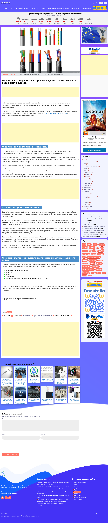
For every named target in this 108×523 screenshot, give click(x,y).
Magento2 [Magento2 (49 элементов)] (92, 247)
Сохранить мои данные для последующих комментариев (18, 443)
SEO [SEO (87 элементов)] (94, 250)
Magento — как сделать (90, 162)
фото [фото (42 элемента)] (103, 273)
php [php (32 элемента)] (90, 250)
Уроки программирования (19, 7)
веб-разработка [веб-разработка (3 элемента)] (85, 263)
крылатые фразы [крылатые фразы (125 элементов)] (88, 269)
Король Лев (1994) (89, 137)
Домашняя (4, 74)
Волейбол (87, 174)
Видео (34, 7)
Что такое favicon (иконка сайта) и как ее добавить (34, 381)
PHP (86, 204)
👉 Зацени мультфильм (94, 150)
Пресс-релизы (54, 8)
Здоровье (86, 179)
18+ (84, 159)
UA (105, 2)
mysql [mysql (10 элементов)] (97, 247)
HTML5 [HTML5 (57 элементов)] (95, 244)
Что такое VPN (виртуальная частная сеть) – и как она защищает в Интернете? (20, 382)
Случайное (86, 191)
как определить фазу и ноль (56, 113)
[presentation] (12, 449)
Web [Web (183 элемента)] (102, 251)
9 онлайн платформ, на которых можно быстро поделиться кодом (47, 401)
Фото (85, 209)
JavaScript (88, 200)
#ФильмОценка (85, 7)
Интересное (87, 181)
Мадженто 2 (87, 183)
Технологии (13, 74)
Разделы (4, 7)
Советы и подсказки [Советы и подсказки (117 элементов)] (94, 257)
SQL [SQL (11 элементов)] (98, 250)
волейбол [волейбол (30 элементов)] (92, 263)
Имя (3, 434)
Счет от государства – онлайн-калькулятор (47, 380)
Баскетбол (88, 172)
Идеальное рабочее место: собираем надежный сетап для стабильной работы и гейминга (93, 218)
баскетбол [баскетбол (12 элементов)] (100, 260)
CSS (86, 198)
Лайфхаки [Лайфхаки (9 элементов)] (93, 254)
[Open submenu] (1, 9)
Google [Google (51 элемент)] (89, 244)
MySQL (87, 202)
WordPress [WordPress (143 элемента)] (86, 254)
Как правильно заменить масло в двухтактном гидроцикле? (60, 381)
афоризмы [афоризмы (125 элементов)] (92, 260)
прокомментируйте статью (43, 316)
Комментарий (6, 419)
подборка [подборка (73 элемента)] (99, 269)
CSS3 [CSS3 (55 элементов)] (84, 244)
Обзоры (9, 312)
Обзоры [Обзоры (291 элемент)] (100, 254)
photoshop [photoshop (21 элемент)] (85, 250)
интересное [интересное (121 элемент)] (86, 266)
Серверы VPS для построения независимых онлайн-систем (53, 486)
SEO (49, 7)
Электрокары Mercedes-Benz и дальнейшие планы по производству (20, 401)
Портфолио (87, 187)
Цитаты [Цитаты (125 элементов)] (84, 260)
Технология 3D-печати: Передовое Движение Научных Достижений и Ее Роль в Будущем (7, 382)
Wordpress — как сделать (90, 166)
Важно (85, 168)
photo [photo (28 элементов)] (102, 247)
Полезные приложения (67, 8)
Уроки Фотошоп (88, 206)
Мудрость (43, 7)
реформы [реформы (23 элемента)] (98, 273)
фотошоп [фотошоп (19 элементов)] (84, 275)
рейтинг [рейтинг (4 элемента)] (92, 272)
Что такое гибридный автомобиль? (33, 400)
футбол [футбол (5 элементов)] (90, 275)
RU (101, 2)
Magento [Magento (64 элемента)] (85, 247)
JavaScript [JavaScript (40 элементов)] (102, 244)
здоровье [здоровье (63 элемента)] (99, 263)
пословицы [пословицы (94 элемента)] (86, 273)
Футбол (87, 176)
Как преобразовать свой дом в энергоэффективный (60, 401)
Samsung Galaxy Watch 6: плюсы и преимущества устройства (74, 381)
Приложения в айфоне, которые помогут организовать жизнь (7, 401)
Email (43, 434)
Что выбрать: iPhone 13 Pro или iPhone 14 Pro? (74, 401)
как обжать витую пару (61, 237)
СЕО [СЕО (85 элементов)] (83, 257)
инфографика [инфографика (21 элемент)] (95, 266)
